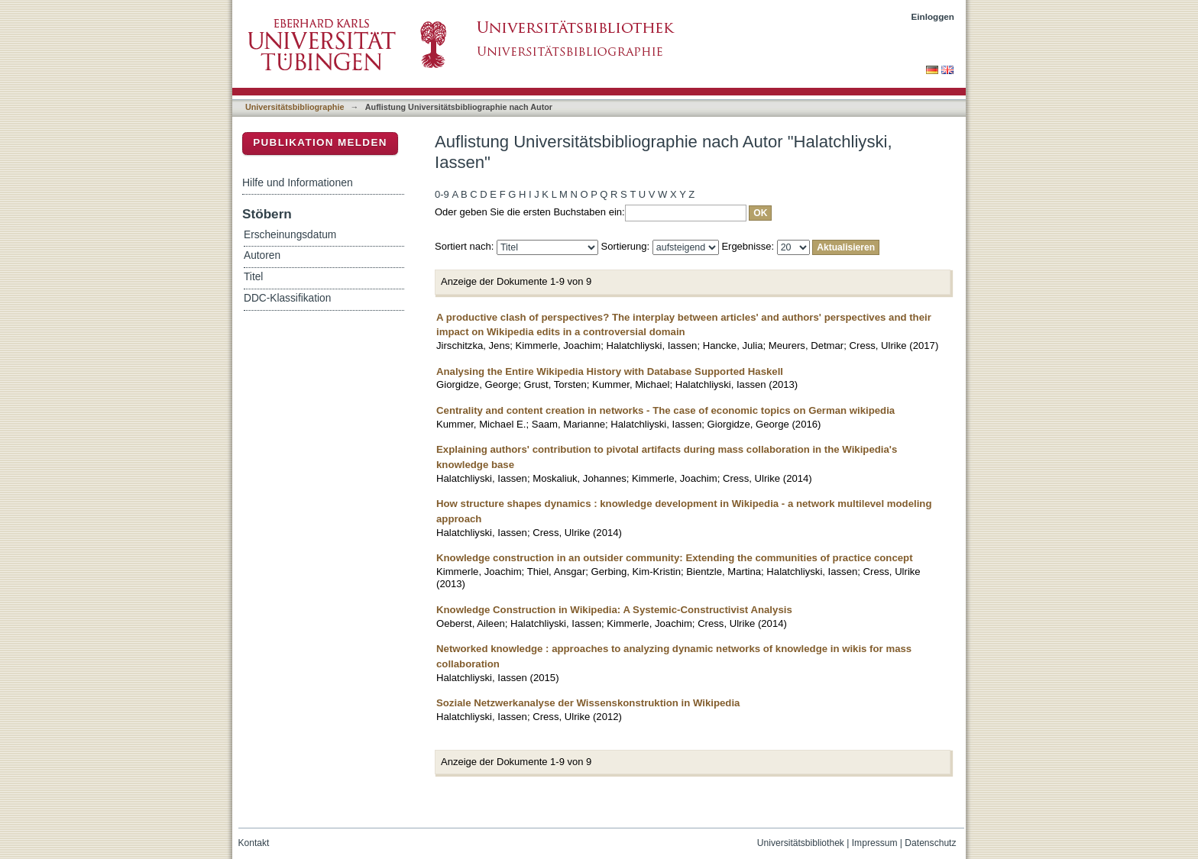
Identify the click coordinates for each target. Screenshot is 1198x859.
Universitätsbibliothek (800, 843)
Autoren (262, 255)
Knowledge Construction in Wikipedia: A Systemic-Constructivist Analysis (614, 609)
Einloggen (933, 16)
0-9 (442, 194)
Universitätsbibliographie (294, 106)
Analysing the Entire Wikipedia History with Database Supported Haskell (609, 371)
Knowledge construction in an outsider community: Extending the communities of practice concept (674, 558)
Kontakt (254, 843)
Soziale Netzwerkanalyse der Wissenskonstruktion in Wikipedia (588, 703)
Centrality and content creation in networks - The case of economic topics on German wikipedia (665, 410)
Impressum (875, 843)
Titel (253, 277)
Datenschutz (930, 843)
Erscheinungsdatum (290, 235)
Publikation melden (320, 142)
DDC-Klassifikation (287, 298)
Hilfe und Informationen (297, 182)
